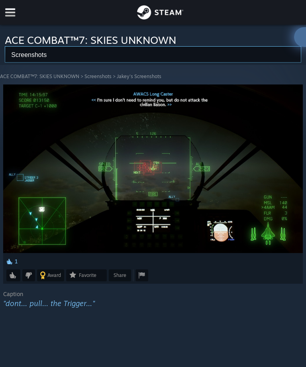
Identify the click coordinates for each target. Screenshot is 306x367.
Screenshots (98, 76)
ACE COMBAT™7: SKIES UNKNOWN (39, 76)
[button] (13, 275)
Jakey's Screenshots (139, 76)
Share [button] (120, 275)
